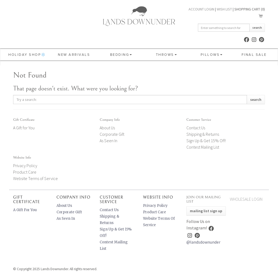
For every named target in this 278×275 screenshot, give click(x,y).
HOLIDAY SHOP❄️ (27, 55)
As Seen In (108, 140)
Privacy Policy (25, 165)
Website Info (22, 157)
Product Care (24, 172)
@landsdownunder (203, 242)
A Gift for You (24, 127)
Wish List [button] (224, 9)
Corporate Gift (112, 134)
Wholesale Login (246, 199)
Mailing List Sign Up (206, 210)
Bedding (121, 55)
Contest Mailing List (202, 147)
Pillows (212, 55)
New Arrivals (74, 55)
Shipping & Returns (202, 134)
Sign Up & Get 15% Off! (206, 140)
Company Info (110, 120)
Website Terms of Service (35, 178)
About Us (107, 127)
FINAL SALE (254, 55)
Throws (166, 55)
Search (257, 27)
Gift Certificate (24, 120)
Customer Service (198, 120)
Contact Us (195, 127)
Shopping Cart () (249, 9)
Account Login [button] (201, 9)
